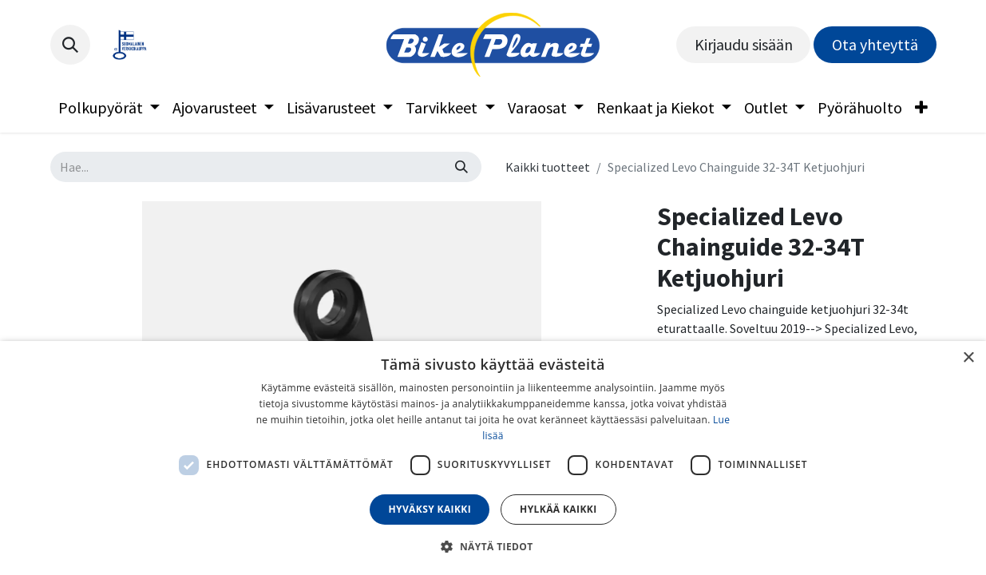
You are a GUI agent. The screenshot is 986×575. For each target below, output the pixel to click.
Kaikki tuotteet (547, 167)
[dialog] (493, 458)
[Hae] (461, 167)
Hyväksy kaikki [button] (429, 509)
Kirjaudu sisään (744, 44)
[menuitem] (109, 107)
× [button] (968, 358)
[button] (70, 45)
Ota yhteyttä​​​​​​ (875, 44)
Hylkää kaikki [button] (558, 509)
